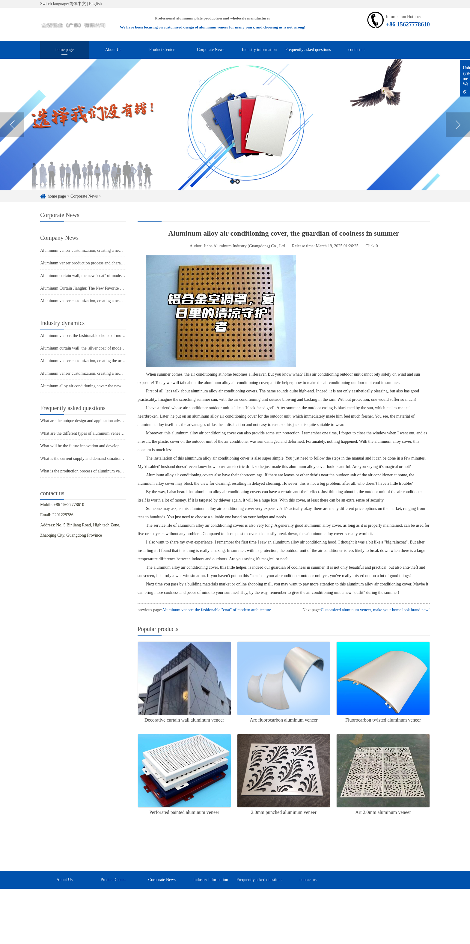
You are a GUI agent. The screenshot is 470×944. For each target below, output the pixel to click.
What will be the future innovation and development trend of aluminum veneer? (107, 446)
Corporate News (210, 49)
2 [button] (237, 189)
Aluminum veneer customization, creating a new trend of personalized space (104, 250)
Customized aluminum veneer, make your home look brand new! (375, 610)
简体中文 (77, 3)
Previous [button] (12, 132)
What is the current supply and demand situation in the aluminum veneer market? (108, 458)
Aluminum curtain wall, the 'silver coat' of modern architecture (93, 348)
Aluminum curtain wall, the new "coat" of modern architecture (92, 275)
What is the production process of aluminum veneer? (84, 471)
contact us (356, 49)
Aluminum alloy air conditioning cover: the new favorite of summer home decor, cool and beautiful (123, 386)
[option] (235, 132)
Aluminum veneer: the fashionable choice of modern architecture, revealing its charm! (112, 335)
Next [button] (458, 132)
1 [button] (232, 189)
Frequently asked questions (308, 49)
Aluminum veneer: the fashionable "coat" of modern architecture (216, 610)
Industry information (259, 49)
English (95, 3)
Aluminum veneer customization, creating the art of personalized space (99, 361)
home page (64, 49)
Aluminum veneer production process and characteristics (87, 263)
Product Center (161, 49)
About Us (113, 49)
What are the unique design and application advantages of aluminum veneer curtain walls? (116, 420)
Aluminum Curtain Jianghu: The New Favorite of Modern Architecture (99, 288)
